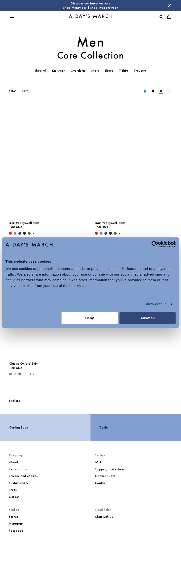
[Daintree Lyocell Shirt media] (47, 160)
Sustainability (18, 483)
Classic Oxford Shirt (23, 364)
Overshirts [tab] (78, 71)
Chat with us (104, 517)
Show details (156, 304)
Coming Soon (18, 427)
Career (14, 497)
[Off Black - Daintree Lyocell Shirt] (24, 233)
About (13, 462)
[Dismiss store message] (169, 6)
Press (12, 490)
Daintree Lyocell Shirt (24, 223)
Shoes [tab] (109, 71)
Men (91, 42)
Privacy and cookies (23, 476)
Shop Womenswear (104, 8)
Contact (100, 483)
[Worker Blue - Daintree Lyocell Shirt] (19, 233)
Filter (12, 91)
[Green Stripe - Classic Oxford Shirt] (19, 374)
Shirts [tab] (95, 71)
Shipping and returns (110, 469)
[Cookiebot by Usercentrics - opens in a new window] (155, 244)
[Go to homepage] (90, 16)
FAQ (98, 462)
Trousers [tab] (140, 71)
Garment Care (105, 476)
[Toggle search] (161, 17)
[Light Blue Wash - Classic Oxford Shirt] (10, 374)
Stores (13, 517)
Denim (103, 427)
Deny (89, 318)
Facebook (16, 531)
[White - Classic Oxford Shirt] (29, 374)
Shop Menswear (75, 8)
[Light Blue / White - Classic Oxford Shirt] (15, 374)
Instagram (16, 524)
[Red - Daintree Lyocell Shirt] (10, 233)
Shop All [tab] (40, 71)
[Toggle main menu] (12, 17)
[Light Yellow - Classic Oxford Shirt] (24, 374)
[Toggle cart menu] (169, 17)
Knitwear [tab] (58, 71)
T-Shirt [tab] (123, 71)
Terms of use (18, 469)
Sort (25, 91)
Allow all (147, 318)
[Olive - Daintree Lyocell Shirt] (29, 233)
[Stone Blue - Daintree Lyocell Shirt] (15, 233)
